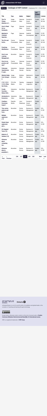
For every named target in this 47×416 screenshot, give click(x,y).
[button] (4, 8)
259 (29, 156)
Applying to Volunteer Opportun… (5, 35)
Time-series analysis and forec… (5, 110)
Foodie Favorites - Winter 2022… (5, 91)
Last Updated (37, 14)
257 (21, 156)
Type (12, 16)
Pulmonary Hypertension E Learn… (5, 70)
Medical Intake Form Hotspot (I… (6, 77)
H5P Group (22, 320)
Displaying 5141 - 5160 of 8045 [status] (37, 8)
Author (21, 16)
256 (17, 156)
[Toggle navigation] (43, 2)
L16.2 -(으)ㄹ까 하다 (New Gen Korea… (5, 84)
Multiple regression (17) (4, 117)
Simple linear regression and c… (5, 124)
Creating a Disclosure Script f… (4, 103)
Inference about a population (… (5, 150)
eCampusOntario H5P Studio (11, 2)
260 (33, 156)
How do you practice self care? (5, 63)
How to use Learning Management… (5, 56)
